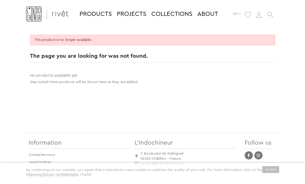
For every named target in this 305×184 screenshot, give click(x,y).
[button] (95, 14)
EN (238, 14)
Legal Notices (40, 162)
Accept (270, 169)
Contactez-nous (42, 155)
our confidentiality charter (70, 174)
